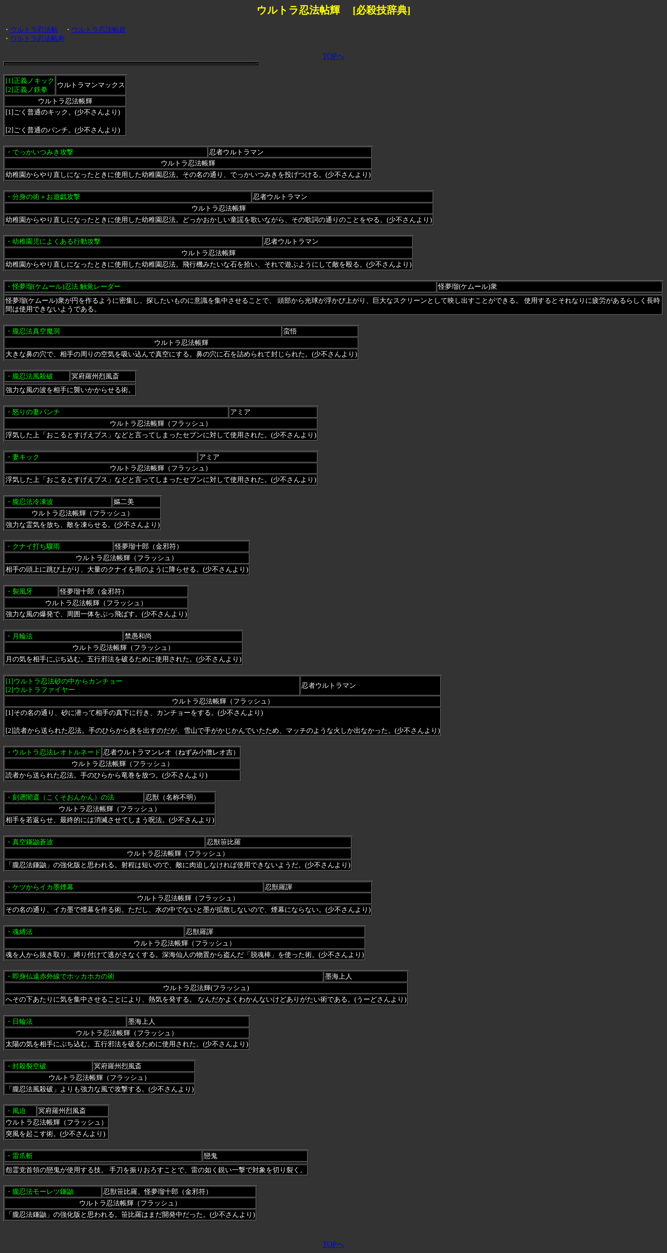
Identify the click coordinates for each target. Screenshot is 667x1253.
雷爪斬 (22, 1155)
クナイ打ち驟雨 (36, 546)
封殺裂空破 (29, 1066)
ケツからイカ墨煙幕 (43, 887)
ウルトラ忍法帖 (34, 29)
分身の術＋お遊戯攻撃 (46, 196)
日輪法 (22, 1021)
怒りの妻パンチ (36, 412)
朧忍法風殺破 (32, 376)
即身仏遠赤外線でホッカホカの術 (63, 976)
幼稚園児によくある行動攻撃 (56, 241)
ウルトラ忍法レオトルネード (56, 752)
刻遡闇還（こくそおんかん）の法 (63, 797)
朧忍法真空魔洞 (36, 331)
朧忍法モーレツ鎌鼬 (43, 1191)
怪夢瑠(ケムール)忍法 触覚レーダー (66, 286)
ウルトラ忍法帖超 (98, 29)
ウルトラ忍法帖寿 (37, 38)
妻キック (26, 457)
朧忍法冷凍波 (32, 501)
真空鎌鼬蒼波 (32, 842)
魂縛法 (22, 931)
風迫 (19, 1110)
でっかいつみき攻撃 (43, 152)
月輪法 (22, 636)
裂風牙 (22, 591)
